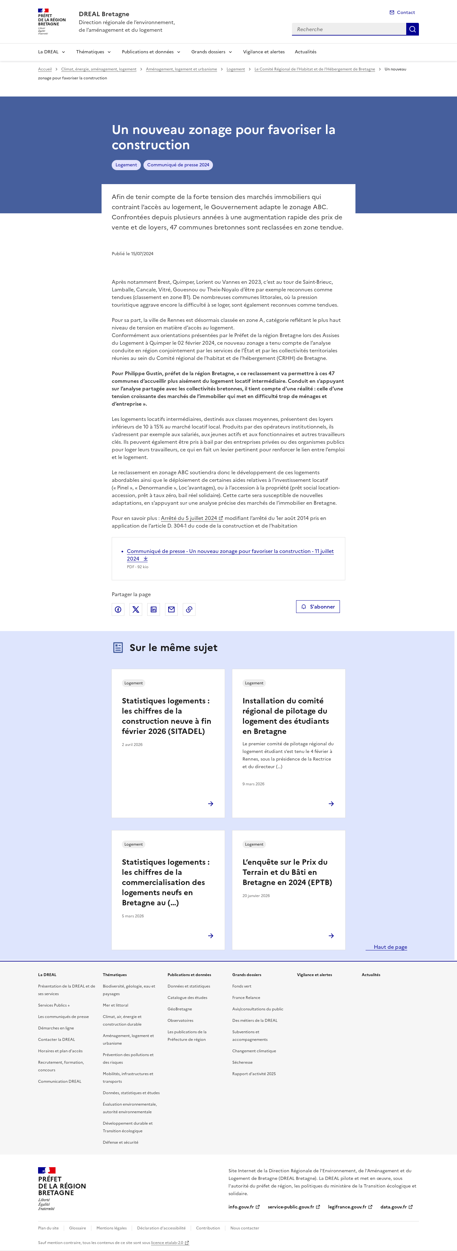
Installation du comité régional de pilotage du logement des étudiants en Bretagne (285, 716)
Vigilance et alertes (264, 52)
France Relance (246, 998)
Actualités (305, 52)
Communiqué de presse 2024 (178, 165)
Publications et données (148, 52)
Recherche (412, 29)
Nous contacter (244, 1228)
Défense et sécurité (120, 1142)
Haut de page (390, 947)
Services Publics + (54, 1005)
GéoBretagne (180, 1009)
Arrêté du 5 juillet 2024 (189, 518)
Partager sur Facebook (118, 609)
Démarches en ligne (56, 1028)
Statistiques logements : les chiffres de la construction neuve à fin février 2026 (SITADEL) (166, 716)
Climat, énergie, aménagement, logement (98, 69)
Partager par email (171, 609)
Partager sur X (135, 609)
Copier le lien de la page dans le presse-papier (189, 609)
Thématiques (90, 52)
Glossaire (77, 1228)
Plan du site (48, 1228)
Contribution (208, 1228)
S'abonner (317, 606)
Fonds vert (241, 986)
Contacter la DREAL (56, 1039)
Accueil (45, 69)
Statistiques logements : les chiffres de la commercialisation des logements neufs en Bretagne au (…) (165, 882)
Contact (406, 12)
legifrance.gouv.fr (347, 1207)
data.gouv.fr (394, 1207)
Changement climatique (254, 1051)
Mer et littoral (115, 1005)
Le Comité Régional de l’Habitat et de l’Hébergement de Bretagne (315, 69)
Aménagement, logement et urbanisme (181, 69)
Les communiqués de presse (63, 1017)
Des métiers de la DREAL (254, 1020)
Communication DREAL (59, 1081)
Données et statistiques (189, 986)
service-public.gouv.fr (291, 1207)
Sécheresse (242, 1062)
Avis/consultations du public (257, 1009)
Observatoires (180, 1020)
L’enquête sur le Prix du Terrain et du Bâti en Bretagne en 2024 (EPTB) (287, 872)
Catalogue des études (187, 998)
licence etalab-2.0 (167, 1243)
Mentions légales (111, 1228)
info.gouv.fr (241, 1207)
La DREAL (48, 52)
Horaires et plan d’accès (60, 1051)
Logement (236, 69)
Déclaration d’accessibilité (161, 1228)
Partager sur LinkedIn (153, 609)
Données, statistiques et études (131, 1093)
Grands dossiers (208, 52)
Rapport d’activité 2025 (254, 1074)
